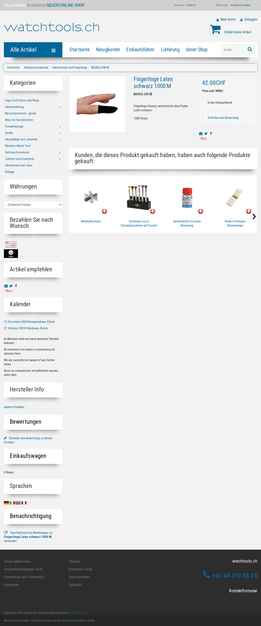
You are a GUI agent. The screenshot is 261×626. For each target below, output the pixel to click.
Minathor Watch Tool (17, 146)
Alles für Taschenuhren (19, 120)
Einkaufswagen (28, 455)
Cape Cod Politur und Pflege (22, 100)
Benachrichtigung (30, 516)
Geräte (9, 133)
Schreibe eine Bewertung (223, 118)
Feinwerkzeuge (14, 126)
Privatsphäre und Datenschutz (24, 577)
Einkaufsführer (140, 50)
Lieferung (170, 50)
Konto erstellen (79, 577)
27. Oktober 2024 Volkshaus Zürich (26, 328)
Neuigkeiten (108, 50)
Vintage (9, 172)
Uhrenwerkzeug (14, 107)
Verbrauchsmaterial (36, 67)
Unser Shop (197, 50)
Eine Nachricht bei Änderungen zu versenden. (28, 537)
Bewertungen (25, 421)
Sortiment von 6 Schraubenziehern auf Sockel (139, 223)
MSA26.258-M (100, 67)
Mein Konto (228, 19)
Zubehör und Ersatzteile (19, 159)
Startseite (80, 50)
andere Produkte (14, 407)
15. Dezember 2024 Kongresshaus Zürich (29, 322)
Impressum (11, 585)
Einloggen (250, 19)
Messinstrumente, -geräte (20, 113)
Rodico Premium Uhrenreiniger (235, 223)
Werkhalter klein (91, 221)
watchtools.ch (76, 612)
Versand (74, 561)
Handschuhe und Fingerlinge (69, 67)
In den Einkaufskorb (220, 103)
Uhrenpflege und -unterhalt (21, 139)
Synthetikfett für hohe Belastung (187, 223)
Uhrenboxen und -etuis (18, 165)
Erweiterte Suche (80, 569)
